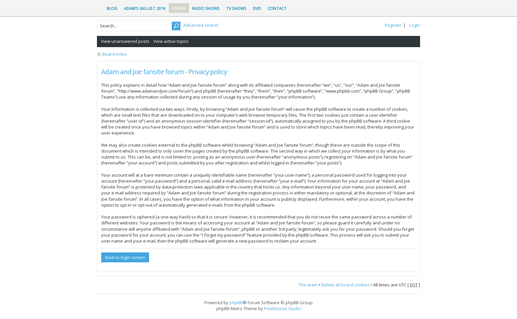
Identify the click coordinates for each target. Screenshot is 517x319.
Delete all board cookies (345, 285)
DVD (257, 8)
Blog (112, 8)
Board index (115, 54)
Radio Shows (206, 8)
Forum (179, 8)
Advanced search (200, 25)
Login (415, 25)
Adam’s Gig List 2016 (145, 8)
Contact (277, 8)
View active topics (171, 41)
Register (393, 25)
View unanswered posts (125, 41)
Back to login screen (125, 257)
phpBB (236, 302)
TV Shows (236, 8)
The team (308, 285)
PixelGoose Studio (282, 308)
